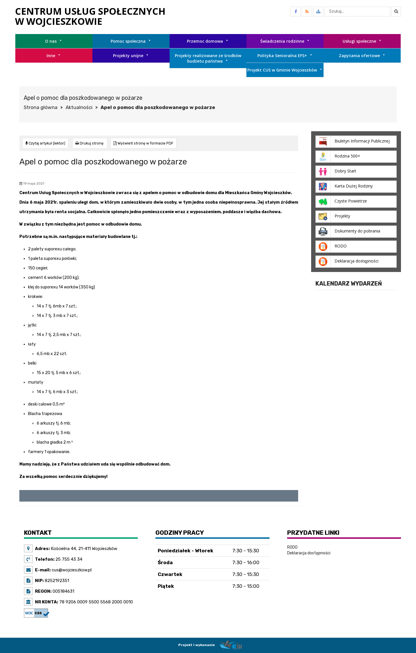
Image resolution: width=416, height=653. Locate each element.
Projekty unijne (131, 55)
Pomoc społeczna (131, 41)
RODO (292, 547)
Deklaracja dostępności (308, 552)
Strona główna (40, 107)
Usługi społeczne (362, 41)
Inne (54, 55)
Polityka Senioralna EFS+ (285, 55)
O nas (53, 41)
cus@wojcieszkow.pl (71, 569)
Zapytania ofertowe (362, 55)
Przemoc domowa (208, 41)
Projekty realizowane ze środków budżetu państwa (208, 58)
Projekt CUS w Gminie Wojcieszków (285, 70)
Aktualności (79, 107)
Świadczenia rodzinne (285, 41)
